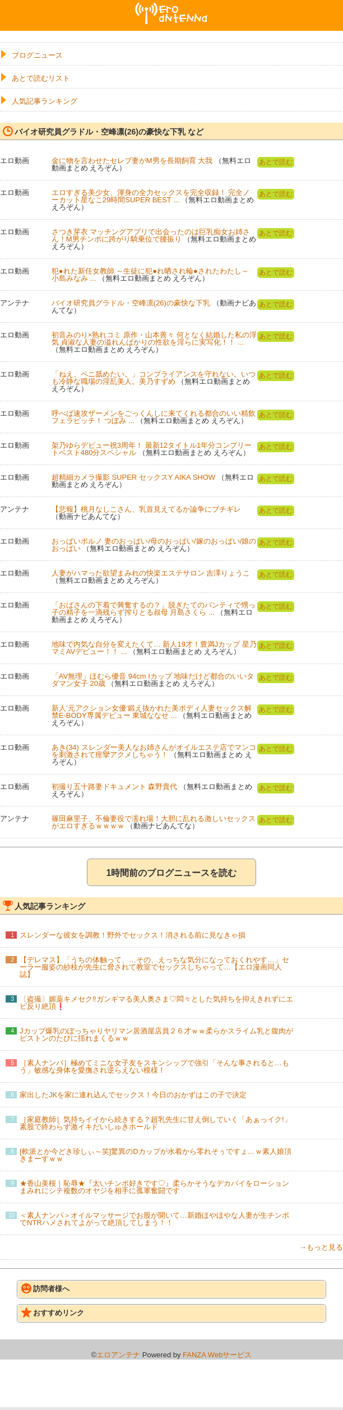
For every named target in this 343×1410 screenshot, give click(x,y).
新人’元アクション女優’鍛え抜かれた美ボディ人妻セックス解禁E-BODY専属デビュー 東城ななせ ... (152, 712)
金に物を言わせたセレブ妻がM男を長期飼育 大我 (132, 160)
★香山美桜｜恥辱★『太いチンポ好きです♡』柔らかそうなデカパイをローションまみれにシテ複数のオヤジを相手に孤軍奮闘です (154, 1187)
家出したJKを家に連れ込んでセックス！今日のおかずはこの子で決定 (133, 1095)
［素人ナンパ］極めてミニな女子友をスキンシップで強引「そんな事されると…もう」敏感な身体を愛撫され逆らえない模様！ (154, 1066)
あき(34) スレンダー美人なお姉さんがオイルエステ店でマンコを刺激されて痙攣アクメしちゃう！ (154, 751)
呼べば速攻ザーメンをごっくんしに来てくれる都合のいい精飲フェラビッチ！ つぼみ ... (154, 417)
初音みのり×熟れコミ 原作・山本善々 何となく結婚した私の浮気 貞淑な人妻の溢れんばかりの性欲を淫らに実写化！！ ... (154, 338)
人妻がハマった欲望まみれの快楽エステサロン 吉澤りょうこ (151, 573)
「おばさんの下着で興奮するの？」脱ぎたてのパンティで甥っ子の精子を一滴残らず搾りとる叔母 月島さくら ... (154, 608)
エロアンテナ (171, 7)
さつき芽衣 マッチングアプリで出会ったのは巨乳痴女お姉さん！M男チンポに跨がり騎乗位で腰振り (151, 235)
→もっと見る (321, 1247)
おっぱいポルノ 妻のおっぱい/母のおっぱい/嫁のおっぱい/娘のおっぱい (154, 545)
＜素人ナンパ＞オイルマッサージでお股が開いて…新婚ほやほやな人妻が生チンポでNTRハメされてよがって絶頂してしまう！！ (154, 1219)
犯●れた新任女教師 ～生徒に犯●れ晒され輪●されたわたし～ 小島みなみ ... (150, 274)
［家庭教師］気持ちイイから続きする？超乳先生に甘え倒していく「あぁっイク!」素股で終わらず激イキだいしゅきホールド (155, 1123)
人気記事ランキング (44, 101)
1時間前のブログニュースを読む (171, 873)
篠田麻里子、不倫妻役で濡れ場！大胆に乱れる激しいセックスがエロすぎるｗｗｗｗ (154, 822)
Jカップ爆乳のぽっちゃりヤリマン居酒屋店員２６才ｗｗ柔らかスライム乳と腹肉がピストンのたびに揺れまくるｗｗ (156, 1034)
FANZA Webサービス (217, 1355)
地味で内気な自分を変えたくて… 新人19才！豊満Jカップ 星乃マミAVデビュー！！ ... (154, 648)
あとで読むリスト (41, 78)
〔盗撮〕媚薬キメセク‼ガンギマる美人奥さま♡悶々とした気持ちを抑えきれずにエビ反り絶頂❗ (156, 1002)
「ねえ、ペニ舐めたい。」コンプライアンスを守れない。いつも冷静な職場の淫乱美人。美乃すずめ (154, 378)
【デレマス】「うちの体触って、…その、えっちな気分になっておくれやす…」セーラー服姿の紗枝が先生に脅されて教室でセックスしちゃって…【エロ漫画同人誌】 (154, 967)
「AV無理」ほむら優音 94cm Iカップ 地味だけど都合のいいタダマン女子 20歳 (153, 680)
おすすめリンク (52, 1312)
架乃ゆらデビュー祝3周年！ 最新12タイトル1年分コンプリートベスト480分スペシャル (152, 449)
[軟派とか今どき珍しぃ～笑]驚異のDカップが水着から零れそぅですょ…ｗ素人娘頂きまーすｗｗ (155, 1155)
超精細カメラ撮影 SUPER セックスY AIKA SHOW (133, 477)
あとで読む (276, 162)
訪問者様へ (45, 1288)
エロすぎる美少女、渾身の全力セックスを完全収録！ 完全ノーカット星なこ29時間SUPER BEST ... (151, 196)
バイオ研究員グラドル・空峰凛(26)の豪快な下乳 (131, 303)
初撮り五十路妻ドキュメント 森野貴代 (115, 786)
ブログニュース (37, 55)
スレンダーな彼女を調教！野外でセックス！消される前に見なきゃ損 (132, 935)
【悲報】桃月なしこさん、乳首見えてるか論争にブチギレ (146, 509)
